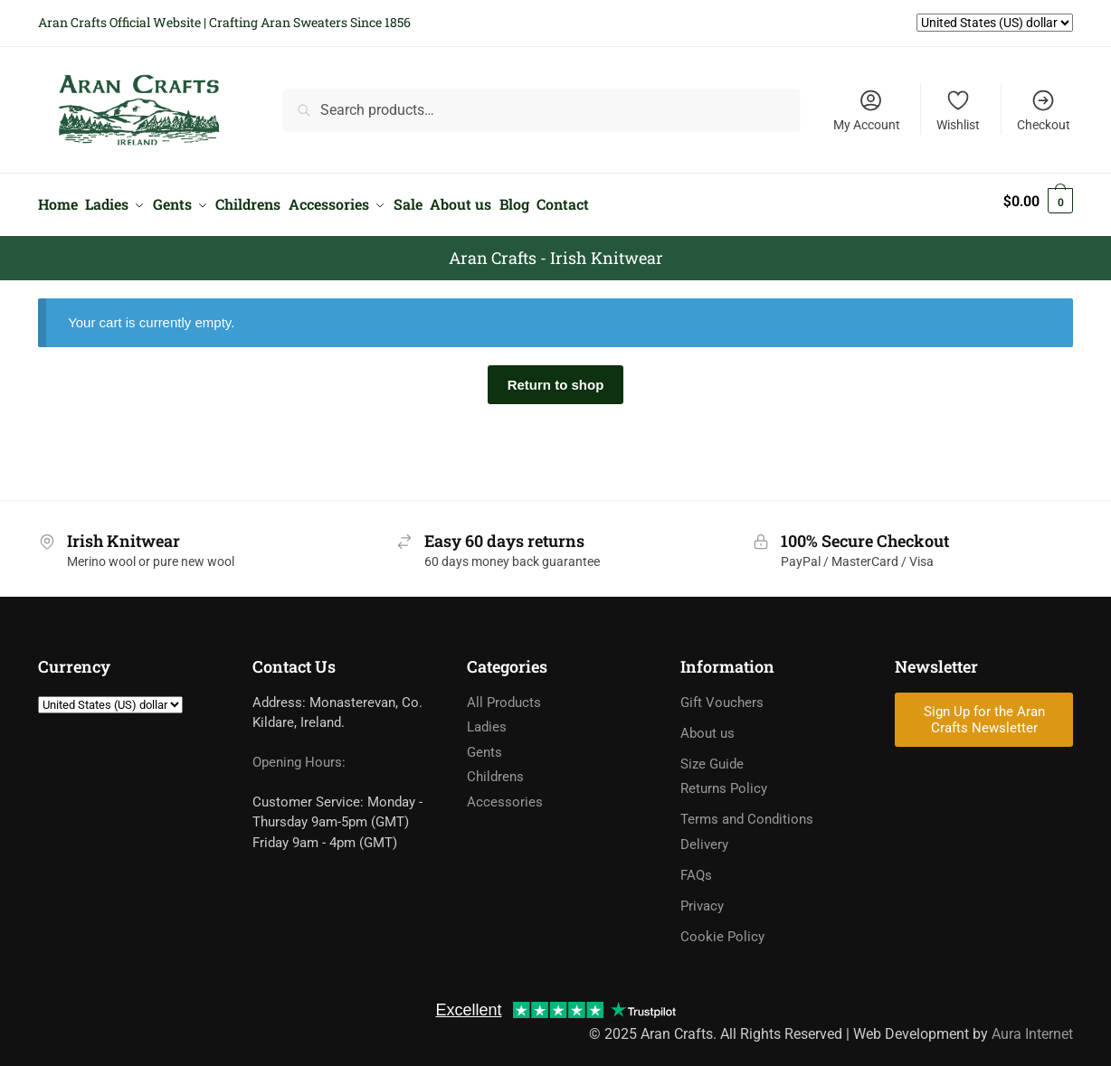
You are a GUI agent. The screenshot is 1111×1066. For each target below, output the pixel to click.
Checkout (1043, 110)
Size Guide (712, 756)
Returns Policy (723, 780)
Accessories (505, 794)
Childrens (495, 768)
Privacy (702, 898)
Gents (484, 744)
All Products (504, 694)
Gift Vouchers (722, 694)
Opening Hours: (299, 754)
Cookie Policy (722, 928)
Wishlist (958, 110)
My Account (866, 110)
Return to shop (556, 375)
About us (707, 725)
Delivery (704, 836)
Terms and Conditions (746, 811)
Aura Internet (1032, 1025)
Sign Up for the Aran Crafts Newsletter (984, 711)
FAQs (696, 867)
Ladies (487, 719)
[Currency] (110, 696)
